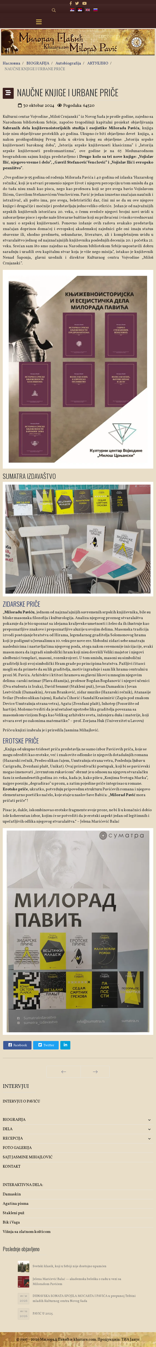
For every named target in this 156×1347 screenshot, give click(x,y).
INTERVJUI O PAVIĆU (21, 1101)
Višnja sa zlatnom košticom (26, 1231)
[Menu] (39, 22)
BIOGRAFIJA (14, 1119)
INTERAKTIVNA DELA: (23, 1185)
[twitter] (77, 3)
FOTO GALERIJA (17, 1148)
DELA (8, 1129)
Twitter (45, 1045)
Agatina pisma (16, 1203)
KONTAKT (12, 1166)
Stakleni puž (13, 1213)
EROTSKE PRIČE (21, 740)
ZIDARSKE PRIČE (21, 604)
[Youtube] (84, 3)
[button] (128, 1120)
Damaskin (12, 1194)
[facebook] (70, 3)
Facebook (17, 1045)
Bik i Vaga (11, 1222)
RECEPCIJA (13, 1138)
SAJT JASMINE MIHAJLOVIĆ (28, 1157)
